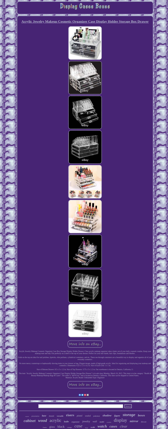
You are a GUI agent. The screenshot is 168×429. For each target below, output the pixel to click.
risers (70, 415)
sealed (88, 416)
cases (113, 426)
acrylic (55, 420)
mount (51, 416)
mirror (134, 421)
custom (27, 416)
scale (93, 427)
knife (66, 421)
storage (129, 414)
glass (52, 426)
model (102, 422)
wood (42, 420)
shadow (107, 415)
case (78, 425)
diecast (143, 422)
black (61, 426)
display (120, 420)
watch (102, 426)
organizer (75, 422)
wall (95, 421)
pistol (79, 415)
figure (117, 415)
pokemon (96, 416)
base (44, 415)
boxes (141, 415)
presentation (35, 416)
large (86, 427)
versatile (60, 416)
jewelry (86, 421)
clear (123, 426)
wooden (109, 422)
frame (45, 427)
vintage (69, 427)
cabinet (30, 420)
